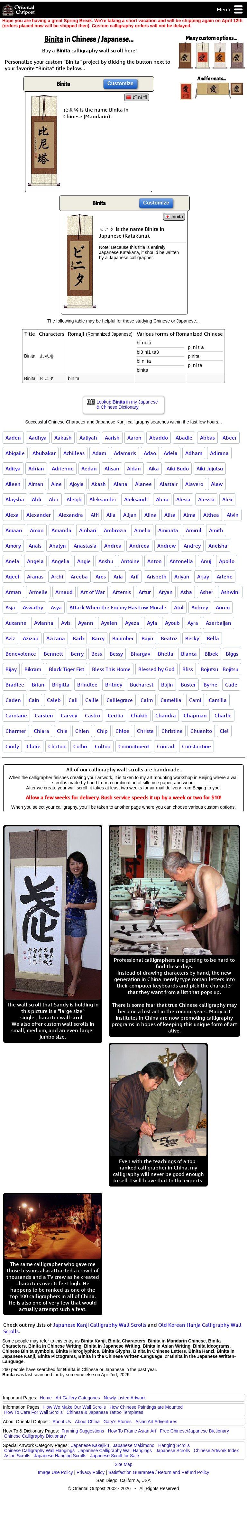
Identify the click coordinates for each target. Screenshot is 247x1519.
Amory (13, 545)
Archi (57, 576)
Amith (216, 530)
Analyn (57, 545)
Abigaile (15, 453)
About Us (61, 1421)
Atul (179, 607)
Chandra (165, 715)
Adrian (36, 468)
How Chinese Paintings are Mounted (146, 1407)
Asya (56, 607)
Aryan (166, 592)
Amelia (142, 530)
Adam (99, 453)
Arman (13, 592)
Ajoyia (76, 484)
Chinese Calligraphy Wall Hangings (39, 1450)
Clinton (57, 746)
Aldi (36, 499)
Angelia (60, 561)
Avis (65, 623)
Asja (10, 607)
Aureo (223, 607)
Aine (56, 484)
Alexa (12, 515)
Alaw (217, 484)
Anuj (206, 561)
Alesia (183, 499)
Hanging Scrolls (174, 1445)
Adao (150, 453)
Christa (145, 731)
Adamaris (125, 453)
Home (46, 1397)
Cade (231, 684)
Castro (92, 715)
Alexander (38, 515)
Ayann (85, 623)
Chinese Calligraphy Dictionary (35, 1436)
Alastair (169, 484)
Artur (145, 592)
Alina (150, 515)
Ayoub (172, 623)
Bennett (53, 653)
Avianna (43, 623)
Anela (12, 561)
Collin (80, 746)
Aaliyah (88, 437)
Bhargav (140, 653)
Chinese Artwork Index (216, 1450)
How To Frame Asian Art (132, 1430)
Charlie (223, 715)
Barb (78, 638)
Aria (118, 576)
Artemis (122, 592)
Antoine (130, 561)
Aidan (134, 468)
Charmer (15, 731)
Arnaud (64, 592)
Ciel (224, 731)
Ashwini (230, 592)
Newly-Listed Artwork (125, 1397)
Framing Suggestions (82, 1430)
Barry (98, 638)
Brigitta (60, 684)
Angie (84, 561)
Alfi (95, 515)
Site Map (123, 1464)
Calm (147, 700)
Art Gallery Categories (78, 1397)
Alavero (194, 484)
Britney (113, 684)
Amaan (13, 530)
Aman (37, 530)
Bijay (11, 669)
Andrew (166, 545)
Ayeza (132, 623)
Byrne (210, 684)
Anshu (105, 561)
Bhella (165, 653)
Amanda (61, 530)
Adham (193, 453)
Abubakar (44, 453)
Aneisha (217, 545)
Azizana (55, 638)
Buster (188, 684)
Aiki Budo (178, 468)
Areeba (79, 576)
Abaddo (158, 437)
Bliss (187, 669)
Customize (120, 83)
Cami (195, 700)
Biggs (232, 653)
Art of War (92, 592)
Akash (98, 484)
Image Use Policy (55, 1472)
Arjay (203, 576)
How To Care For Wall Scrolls (33, 1412)
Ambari (87, 530)
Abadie (184, 437)
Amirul (193, 530)
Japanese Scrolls (173, 1450)
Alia (110, 515)
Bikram (32, 669)
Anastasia (85, 545)
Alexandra (71, 515)
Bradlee (14, 684)
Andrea (113, 545)
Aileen (13, 484)
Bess (96, 653)
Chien (82, 731)
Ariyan (181, 576)
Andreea (139, 545)
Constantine (196, 746)
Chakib (139, 715)
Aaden (13, 437)
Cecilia (115, 715)
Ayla (152, 623)
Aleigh (74, 499)
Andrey (192, 545)
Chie (62, 731)
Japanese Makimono (133, 1445)
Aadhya (38, 437)
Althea (211, 515)
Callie (92, 700)
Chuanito (201, 731)
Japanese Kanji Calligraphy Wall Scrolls (99, 1325)
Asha (186, 592)
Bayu (147, 638)
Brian (38, 684)
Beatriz (169, 638)
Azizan (31, 638)
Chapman (195, 715)
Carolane (16, 715)
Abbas (207, 437)
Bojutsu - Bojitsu (219, 669)
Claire (34, 746)
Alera (162, 499)
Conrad (165, 746)
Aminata (168, 530)
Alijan (130, 515)
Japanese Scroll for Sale (114, 1455)
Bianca (189, 653)
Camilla (218, 700)
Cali (73, 700)
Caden (13, 700)
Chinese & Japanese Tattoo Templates (105, 1412)
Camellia (170, 700)
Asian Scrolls (17, 1455)
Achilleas (74, 453)
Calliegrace (119, 700)
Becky (192, 638)
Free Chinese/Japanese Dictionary (194, 1430)
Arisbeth (157, 576)
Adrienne (63, 468)
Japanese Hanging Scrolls (60, 1455)
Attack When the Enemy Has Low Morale (117, 607)
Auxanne (15, 623)
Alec (54, 499)
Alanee (143, 484)
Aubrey (199, 607)
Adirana (219, 453)
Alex (227, 499)
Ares (101, 576)
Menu (230, 9)
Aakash (63, 437)
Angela (35, 561)
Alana (120, 484)
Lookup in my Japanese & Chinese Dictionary (127, 404)
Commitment (133, 746)
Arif (135, 576)
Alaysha (14, 499)
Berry (77, 653)
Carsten (44, 715)
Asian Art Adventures (156, 1421)
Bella (213, 638)
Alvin (233, 515)
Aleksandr (136, 499)
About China (87, 1421)
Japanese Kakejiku (90, 1445)
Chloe (122, 731)
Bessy (116, 653)
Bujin (167, 684)
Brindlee (87, 684)
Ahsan (112, 468)
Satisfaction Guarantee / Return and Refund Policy (158, 1472)
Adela (171, 453)
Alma (189, 515)
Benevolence (20, 653)
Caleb (54, 700)
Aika (154, 468)
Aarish (112, 437)
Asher (206, 592)
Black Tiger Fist (66, 669)
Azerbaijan (218, 623)
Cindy (12, 746)
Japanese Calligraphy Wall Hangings (115, 1450)
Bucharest (141, 684)
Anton (154, 561)
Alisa (170, 515)
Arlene (225, 576)
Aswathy (33, 607)
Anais (35, 545)
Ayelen (109, 623)
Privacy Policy (91, 1472)
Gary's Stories (118, 1421)
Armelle (38, 592)
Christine (172, 731)
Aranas (35, 576)
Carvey (69, 715)
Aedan (89, 468)
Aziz (10, 638)
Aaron (134, 437)
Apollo (226, 561)
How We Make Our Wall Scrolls (74, 1407)
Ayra (193, 623)
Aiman (35, 484)
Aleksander (102, 499)
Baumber (123, 638)
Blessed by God (156, 669)
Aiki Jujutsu (210, 468)
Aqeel (12, 576)
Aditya (13, 468)
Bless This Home (111, 669)
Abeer (230, 437)
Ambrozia (115, 530)
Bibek (211, 653)
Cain (34, 700)
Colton (103, 746)
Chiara (41, 731)
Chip (102, 731)
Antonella (181, 561)
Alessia (206, 499)
